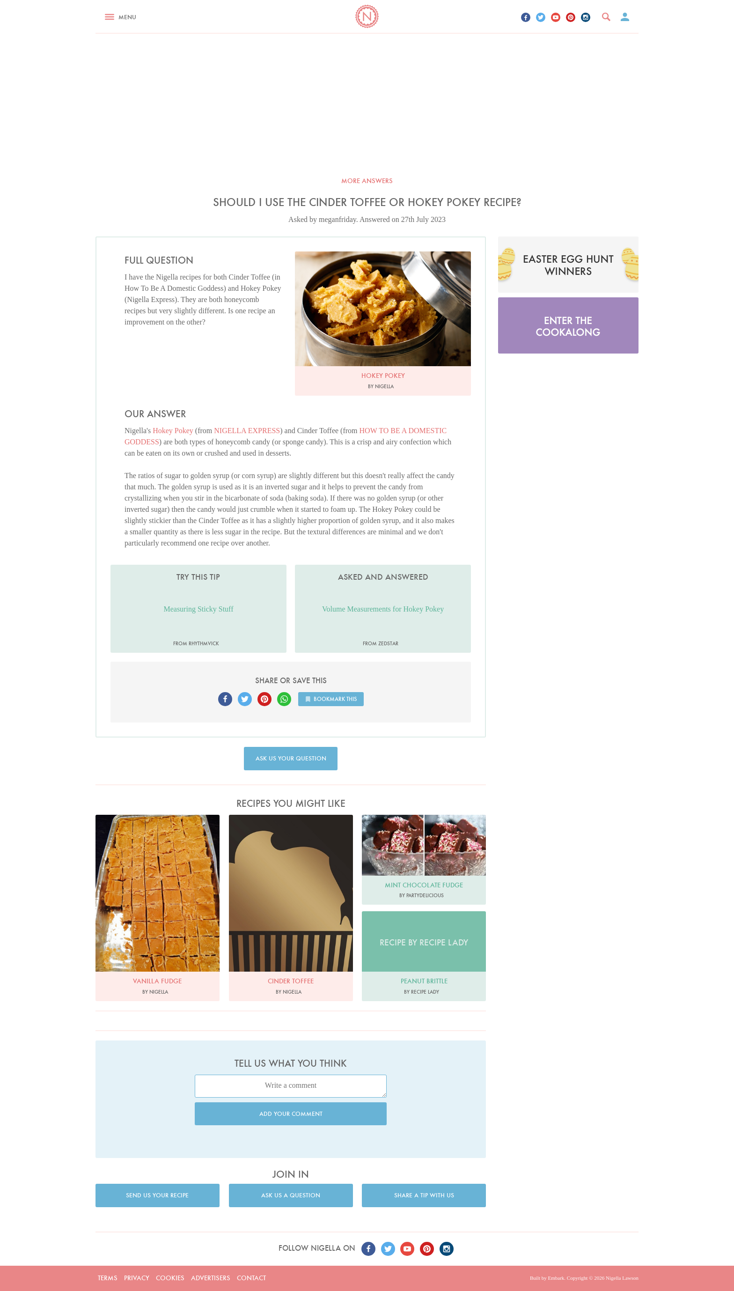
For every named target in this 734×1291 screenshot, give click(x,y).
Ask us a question (290, 1195)
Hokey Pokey (173, 431)
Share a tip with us (424, 1195)
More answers (367, 181)
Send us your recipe (157, 1195)
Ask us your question (291, 758)
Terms (107, 1278)
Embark (556, 1278)
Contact (251, 1278)
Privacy (136, 1278)
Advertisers (210, 1278)
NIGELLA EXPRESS (247, 431)
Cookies (170, 1278)
